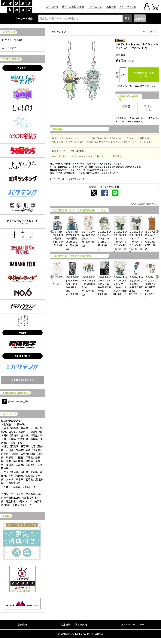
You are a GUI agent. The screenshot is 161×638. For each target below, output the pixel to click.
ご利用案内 (52, 6)
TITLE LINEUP (11, 59)
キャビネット (150, 32)
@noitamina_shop (16, 401)
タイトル (148, 108)
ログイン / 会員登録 (13, 40)
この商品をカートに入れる (143, 75)
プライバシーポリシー (132, 624)
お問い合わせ (94, 6)
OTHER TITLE (22, 356)
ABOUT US (9, 414)
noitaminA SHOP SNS (16, 393)
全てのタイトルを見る (22, 379)
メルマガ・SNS (127, 6)
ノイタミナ (22, 68)
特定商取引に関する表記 (74, 624)
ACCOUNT (9, 32)
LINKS (6, 516)
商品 (126, 106)
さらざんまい (59, 32)
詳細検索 (140, 18)
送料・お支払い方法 (73, 6)
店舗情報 (111, 6)
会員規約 (22, 624)
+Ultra (22, 332)
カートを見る (9, 47)
